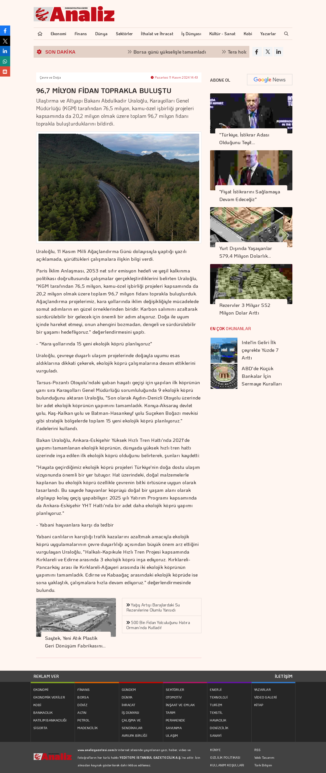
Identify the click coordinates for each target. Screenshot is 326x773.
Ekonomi (58, 33)
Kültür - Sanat (222, 33)
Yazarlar (268, 33)
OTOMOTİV (174, 697)
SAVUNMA (174, 728)
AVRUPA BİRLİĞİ (134, 735)
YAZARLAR (262, 689)
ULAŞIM (172, 735)
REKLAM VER (46, 676)
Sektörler (124, 33)
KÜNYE (215, 750)
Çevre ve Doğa (50, 77)
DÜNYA (127, 697)
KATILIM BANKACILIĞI (50, 720)
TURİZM (216, 705)
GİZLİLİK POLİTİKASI (225, 757)
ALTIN (81, 712)
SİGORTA (40, 728)
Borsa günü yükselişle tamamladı (175, 51)
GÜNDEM (129, 689)
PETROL (83, 720)
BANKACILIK (42, 712)
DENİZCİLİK (219, 728)
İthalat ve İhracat (157, 33)
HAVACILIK (218, 720)
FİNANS (83, 689)
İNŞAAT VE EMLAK (180, 705)
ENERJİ (216, 689)
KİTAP (258, 705)
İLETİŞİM (283, 676)
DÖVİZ (82, 705)
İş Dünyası (191, 33)
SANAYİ (216, 735)
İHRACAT (128, 705)
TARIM (170, 712)
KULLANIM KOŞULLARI (227, 765)
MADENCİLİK (87, 728)
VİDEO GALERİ (265, 697)
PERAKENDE (175, 720)
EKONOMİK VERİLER (49, 697)
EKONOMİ (40, 689)
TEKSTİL (216, 712)
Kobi (248, 33)
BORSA (83, 697)
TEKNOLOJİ (219, 697)
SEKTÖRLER (175, 689)
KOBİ (37, 705)
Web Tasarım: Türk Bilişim (264, 761)
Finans (81, 33)
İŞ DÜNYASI (130, 712)
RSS (257, 749)
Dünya (101, 33)
